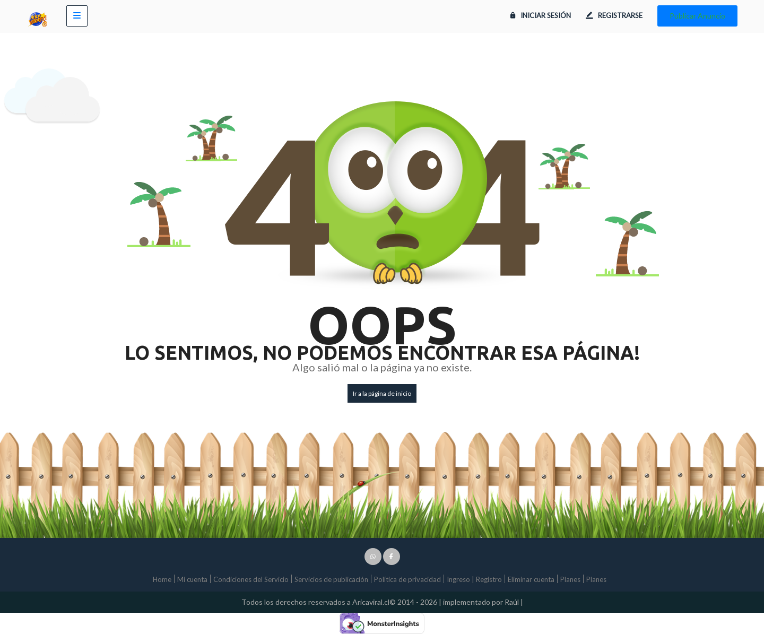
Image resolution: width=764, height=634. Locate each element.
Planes (570, 579)
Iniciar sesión (540, 15)
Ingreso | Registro (474, 579)
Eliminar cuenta (531, 579)
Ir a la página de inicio (382, 393)
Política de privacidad (407, 579)
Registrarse (614, 15)
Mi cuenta (192, 579)
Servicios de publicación (331, 579)
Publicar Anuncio (697, 15)
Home (162, 579)
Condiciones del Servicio (251, 579)
